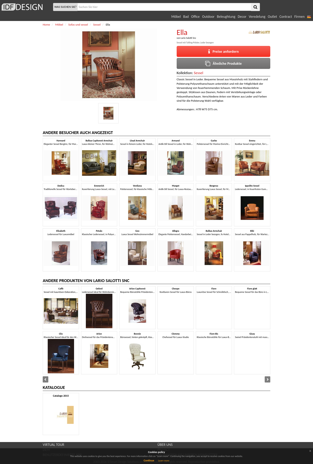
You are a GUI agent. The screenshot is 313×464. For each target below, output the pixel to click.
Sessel (198, 73)
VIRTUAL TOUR (53, 444)
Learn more (163, 460)
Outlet (272, 16)
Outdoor (208, 16)
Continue (149, 460)
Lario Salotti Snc (188, 38)
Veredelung (257, 16)
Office (195, 16)
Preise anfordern (223, 51)
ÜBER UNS (164, 444)
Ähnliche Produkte (223, 63)
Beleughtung (226, 16)
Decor (242, 16)
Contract (285, 16)
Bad (186, 16)
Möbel (176, 16)
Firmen (299, 16)
